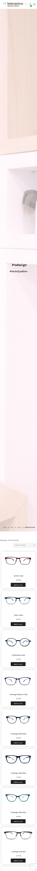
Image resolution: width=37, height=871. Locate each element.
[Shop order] (25, 545)
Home (5, 527)
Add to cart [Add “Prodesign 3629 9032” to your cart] (18, 782)
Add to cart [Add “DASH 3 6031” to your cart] (18, 624)
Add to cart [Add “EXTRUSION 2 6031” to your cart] (18, 664)
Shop (12, 527)
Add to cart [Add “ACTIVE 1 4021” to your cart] (18, 585)
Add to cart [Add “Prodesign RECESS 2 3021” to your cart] (18, 703)
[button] (34, 4)
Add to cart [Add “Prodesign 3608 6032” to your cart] (18, 743)
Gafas (19, 527)
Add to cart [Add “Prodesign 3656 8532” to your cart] (18, 821)
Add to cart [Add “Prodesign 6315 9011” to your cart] (18, 861)
